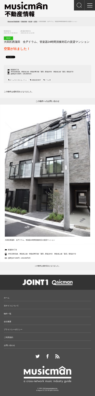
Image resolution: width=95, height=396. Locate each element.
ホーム (6, 298)
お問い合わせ (9, 345)
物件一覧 (7, 314)
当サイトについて (11, 306)
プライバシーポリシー (13, 329)
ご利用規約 (8, 337)
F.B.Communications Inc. (50, 388)
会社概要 (7, 321)
